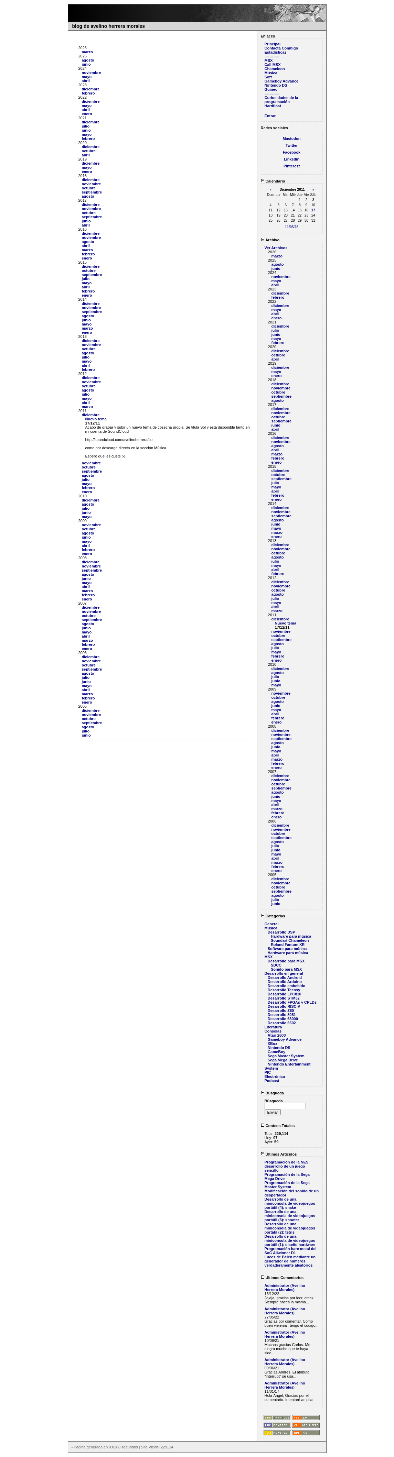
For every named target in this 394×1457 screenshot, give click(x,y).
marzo (87, 52)
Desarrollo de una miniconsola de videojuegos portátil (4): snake (290, 1203)
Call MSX (273, 65)
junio (86, 64)
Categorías (273, 916)
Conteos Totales (278, 1126)
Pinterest (292, 166)
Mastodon (292, 138)
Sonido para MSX (286, 969)
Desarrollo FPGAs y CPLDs (292, 1002)
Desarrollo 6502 (282, 1023)
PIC (268, 1072)
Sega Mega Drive (283, 1060)
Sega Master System (286, 1056)
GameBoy (276, 1052)
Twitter (292, 145)
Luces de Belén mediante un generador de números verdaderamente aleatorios (290, 1261)
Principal (272, 44)
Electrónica (275, 1076)
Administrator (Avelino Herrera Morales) (285, 1287)
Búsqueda (272, 1093)
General (272, 924)
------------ (272, 56)
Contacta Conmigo (281, 48)
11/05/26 (291, 227)
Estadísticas (276, 52)
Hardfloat (273, 106)
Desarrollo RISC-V (284, 1006)
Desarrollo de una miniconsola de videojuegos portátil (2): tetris (290, 1228)
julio (86, 126)
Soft (268, 77)
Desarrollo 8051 (282, 1015)
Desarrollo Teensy (284, 990)
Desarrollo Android (285, 977)
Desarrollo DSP (281, 932)
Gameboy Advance (282, 81)
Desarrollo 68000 (283, 1019)
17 (313, 210)
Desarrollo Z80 (281, 1010)
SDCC (276, 965)
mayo (87, 77)
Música (271, 73)
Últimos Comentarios (282, 1278)
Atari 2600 (277, 1035)
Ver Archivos (276, 248)
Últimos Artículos (279, 1154)
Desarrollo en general (284, 973)
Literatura (273, 1027)
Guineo (271, 89)
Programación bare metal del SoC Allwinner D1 (291, 1251)
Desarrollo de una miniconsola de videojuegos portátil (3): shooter (290, 1216)
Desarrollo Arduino (285, 982)
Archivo (270, 240)
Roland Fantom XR (288, 944)
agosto (88, 60)
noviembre (91, 72)
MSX (269, 60)
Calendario (273, 181)
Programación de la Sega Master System (287, 1185)
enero (87, 114)
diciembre (91, 89)
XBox (272, 1043)
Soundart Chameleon (290, 940)
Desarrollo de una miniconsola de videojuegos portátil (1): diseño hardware (290, 1240)
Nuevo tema (96, 419)
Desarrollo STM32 (284, 998)
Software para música (287, 949)
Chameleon (275, 69)
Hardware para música (291, 936)
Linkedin (291, 159)
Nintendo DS (276, 85)
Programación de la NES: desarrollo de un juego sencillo (287, 1166)
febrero (88, 93)
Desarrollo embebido (286, 986)
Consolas (273, 1031)
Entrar (270, 116)
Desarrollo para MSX (286, 961)
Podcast (272, 1081)
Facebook (291, 152)
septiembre (92, 192)
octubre (89, 151)
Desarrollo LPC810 (284, 994)
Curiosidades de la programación (281, 100)
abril (86, 81)
